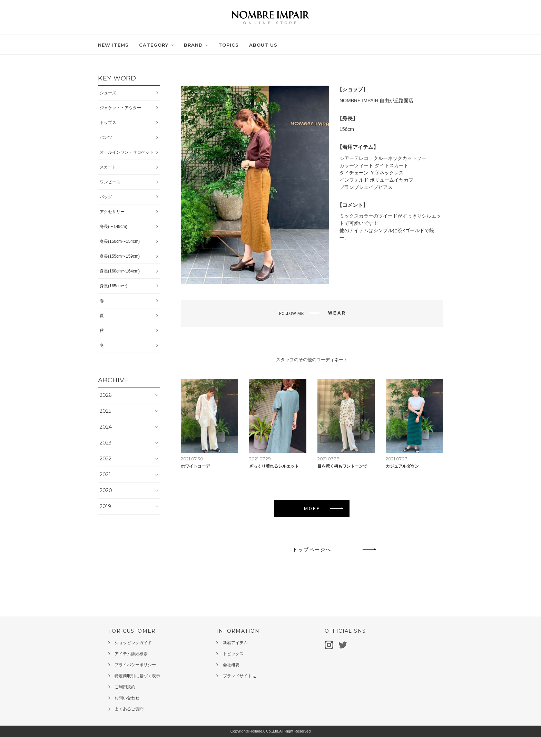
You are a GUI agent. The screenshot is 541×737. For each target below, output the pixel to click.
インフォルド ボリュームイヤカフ (376, 180)
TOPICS (228, 45)
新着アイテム (235, 642)
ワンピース (110, 182)
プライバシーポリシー (135, 664)
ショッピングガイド (133, 642)
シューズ (108, 92)
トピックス (233, 653)
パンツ (106, 137)
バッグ (106, 196)
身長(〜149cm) (113, 226)
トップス (108, 122)
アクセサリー (112, 211)
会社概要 (231, 664)
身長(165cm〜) (113, 286)
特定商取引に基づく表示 (137, 675)
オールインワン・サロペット (127, 152)
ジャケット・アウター (120, 107)
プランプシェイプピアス (366, 187)
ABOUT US (263, 45)
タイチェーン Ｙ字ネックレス (372, 172)
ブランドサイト (239, 675)
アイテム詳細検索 (131, 653)
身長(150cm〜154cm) (120, 241)
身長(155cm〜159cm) (120, 256)
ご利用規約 (125, 687)
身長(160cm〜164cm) (120, 271)
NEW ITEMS (113, 45)
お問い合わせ (127, 698)
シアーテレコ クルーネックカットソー (383, 158)
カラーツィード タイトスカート (374, 165)
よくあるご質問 (129, 709)
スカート (108, 167)
